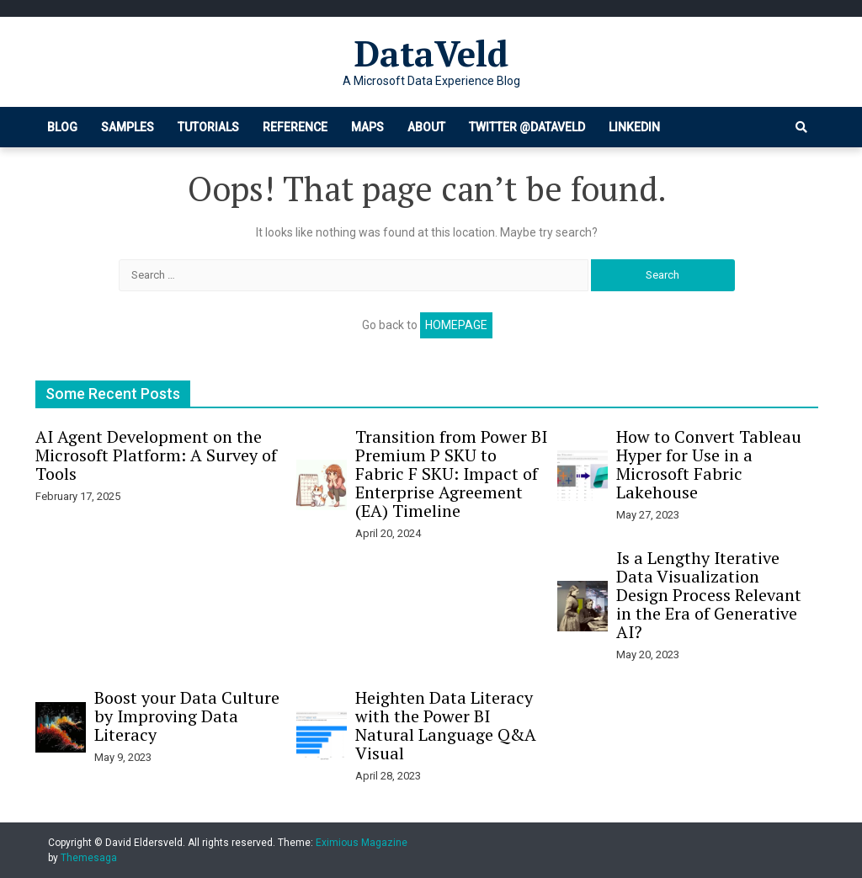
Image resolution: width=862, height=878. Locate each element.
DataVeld (431, 53)
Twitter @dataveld (527, 127)
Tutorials (208, 127)
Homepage (456, 325)
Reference (295, 127)
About (426, 127)
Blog (62, 127)
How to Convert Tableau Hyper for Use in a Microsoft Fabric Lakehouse (708, 464)
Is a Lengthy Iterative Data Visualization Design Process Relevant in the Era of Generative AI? (708, 594)
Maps (367, 127)
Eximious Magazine (361, 843)
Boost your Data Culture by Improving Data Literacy (186, 716)
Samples (127, 127)
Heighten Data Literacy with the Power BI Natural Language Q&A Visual (445, 725)
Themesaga (89, 858)
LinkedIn (634, 127)
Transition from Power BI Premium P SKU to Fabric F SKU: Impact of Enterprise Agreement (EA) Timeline (451, 473)
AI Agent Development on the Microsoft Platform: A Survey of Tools (156, 455)
